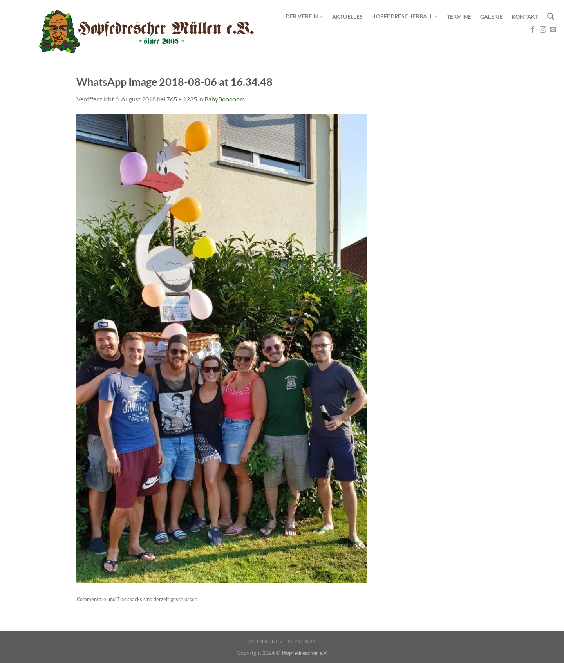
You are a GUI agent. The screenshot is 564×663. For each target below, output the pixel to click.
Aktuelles (347, 16)
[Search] (550, 17)
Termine (459, 16)
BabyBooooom (224, 99)
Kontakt (525, 16)
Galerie (491, 16)
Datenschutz (265, 641)
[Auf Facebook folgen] (533, 29)
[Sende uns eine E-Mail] (553, 29)
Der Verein (304, 16)
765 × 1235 (181, 99)
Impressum (302, 641)
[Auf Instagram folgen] (543, 29)
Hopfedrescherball (404, 16)
